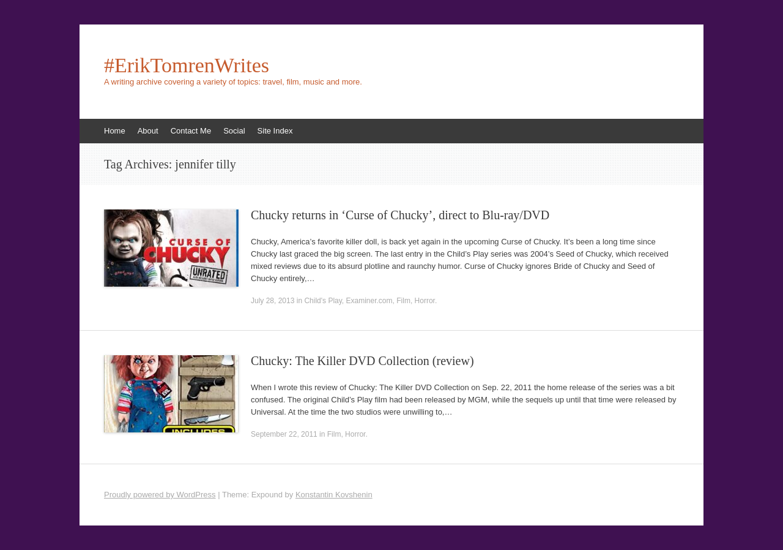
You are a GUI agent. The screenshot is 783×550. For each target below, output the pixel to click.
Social (234, 130)
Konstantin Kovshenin (334, 494)
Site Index (275, 130)
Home (114, 130)
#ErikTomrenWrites (186, 65)
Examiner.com (369, 300)
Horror (425, 300)
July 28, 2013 (272, 300)
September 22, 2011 (284, 434)
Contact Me (191, 130)
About (148, 130)
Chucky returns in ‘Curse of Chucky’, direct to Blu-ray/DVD (400, 215)
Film (403, 300)
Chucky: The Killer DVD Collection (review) (362, 360)
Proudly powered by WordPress (160, 494)
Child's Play (322, 300)
